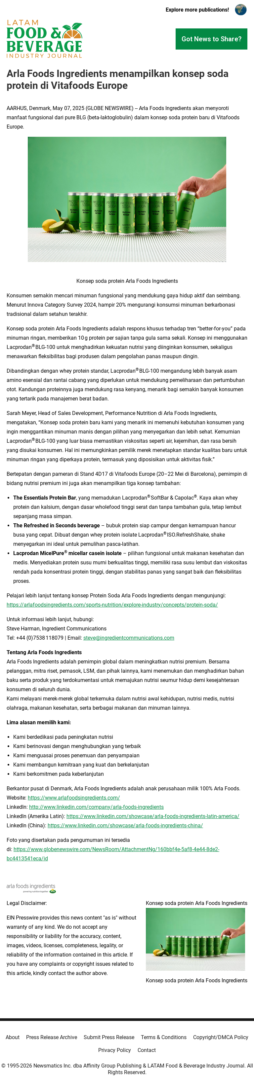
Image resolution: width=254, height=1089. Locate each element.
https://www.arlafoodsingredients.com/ (74, 798)
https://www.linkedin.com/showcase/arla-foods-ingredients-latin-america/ (152, 816)
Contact (147, 1050)
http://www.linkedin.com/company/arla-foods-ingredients (96, 807)
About (13, 1037)
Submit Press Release (109, 1037)
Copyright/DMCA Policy (220, 1037)
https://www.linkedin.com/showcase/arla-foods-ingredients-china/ (125, 825)
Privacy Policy (114, 1050)
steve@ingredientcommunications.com (128, 638)
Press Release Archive (51, 1037)
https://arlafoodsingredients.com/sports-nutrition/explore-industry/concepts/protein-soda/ (112, 605)
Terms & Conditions (164, 1037)
